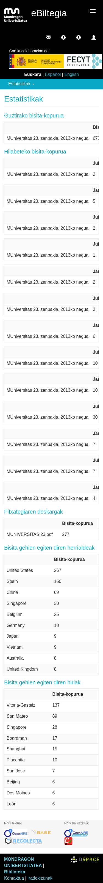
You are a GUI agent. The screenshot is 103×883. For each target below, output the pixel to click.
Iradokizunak (39, 878)
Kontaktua (14, 878)
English (71, 74)
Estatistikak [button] (21, 83)
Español (53, 74)
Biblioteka (14, 872)
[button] (63, 37)
